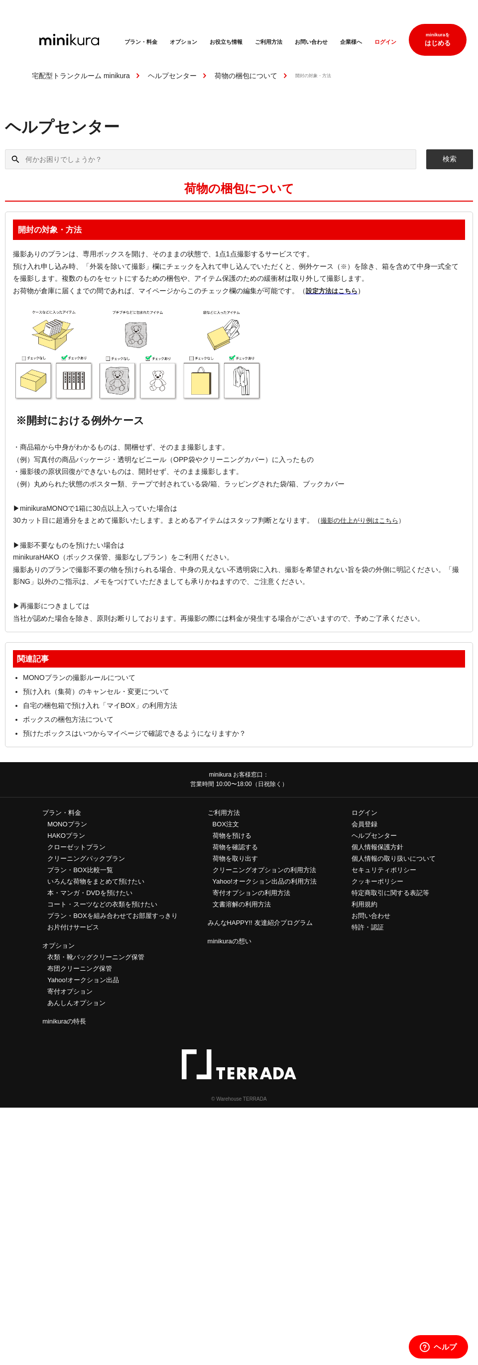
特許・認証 (368, 927)
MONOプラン (67, 824)
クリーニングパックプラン (86, 858)
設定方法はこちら (332, 291)
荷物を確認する (235, 847)
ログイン (385, 42)
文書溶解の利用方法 (242, 904)
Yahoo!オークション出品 (83, 980)
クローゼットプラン (76, 847)
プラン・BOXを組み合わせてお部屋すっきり (112, 915)
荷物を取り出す (235, 858)
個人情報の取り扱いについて (394, 858)
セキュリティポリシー (384, 870)
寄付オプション (70, 991)
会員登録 (364, 824)
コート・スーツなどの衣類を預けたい (102, 904)
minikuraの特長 (64, 1021)
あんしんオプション (76, 1003)
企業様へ (351, 42)
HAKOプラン (66, 835)
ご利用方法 (268, 42)
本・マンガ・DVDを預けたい (89, 893)
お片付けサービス (73, 927)
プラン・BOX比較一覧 (80, 870)
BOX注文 (226, 824)
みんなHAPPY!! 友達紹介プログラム (260, 922)
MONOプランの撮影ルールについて (79, 678)
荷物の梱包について (246, 76)
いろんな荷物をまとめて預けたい (95, 881)
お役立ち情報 (226, 42)
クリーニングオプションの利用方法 (264, 870)
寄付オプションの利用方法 (251, 893)
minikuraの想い (229, 941)
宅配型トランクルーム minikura (81, 76)
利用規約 (364, 904)
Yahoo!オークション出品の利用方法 (265, 881)
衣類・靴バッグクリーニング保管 (95, 957)
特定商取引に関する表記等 (390, 893)
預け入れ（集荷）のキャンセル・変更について (96, 691)
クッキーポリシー (377, 881)
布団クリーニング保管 (79, 968)
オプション (183, 42)
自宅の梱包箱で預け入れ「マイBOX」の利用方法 (100, 705)
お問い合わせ (311, 42)
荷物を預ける (232, 835)
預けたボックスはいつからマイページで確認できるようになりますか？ (134, 733)
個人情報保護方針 (377, 847)
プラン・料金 (140, 42)
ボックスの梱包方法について (68, 719)
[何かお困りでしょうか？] (210, 159)
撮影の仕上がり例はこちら (359, 520)
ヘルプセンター (172, 76)
